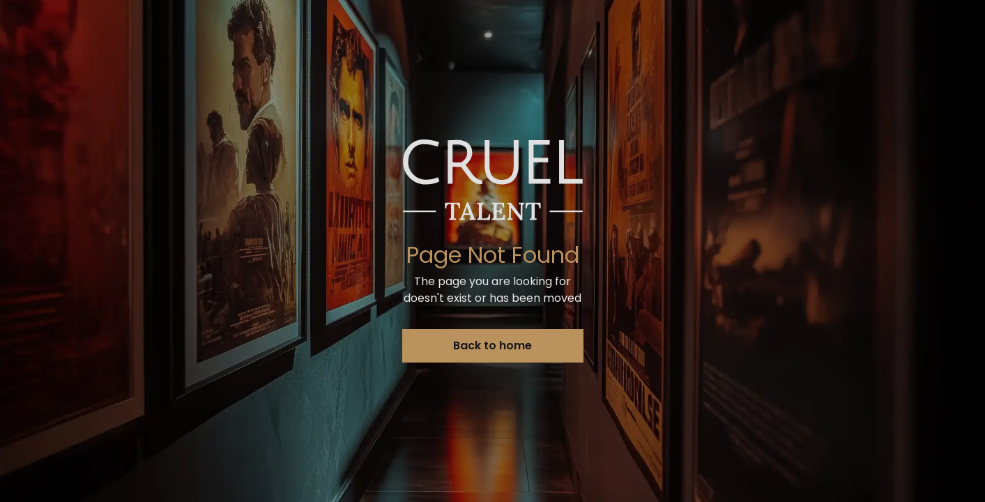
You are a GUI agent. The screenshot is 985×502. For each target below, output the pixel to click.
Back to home (492, 345)
